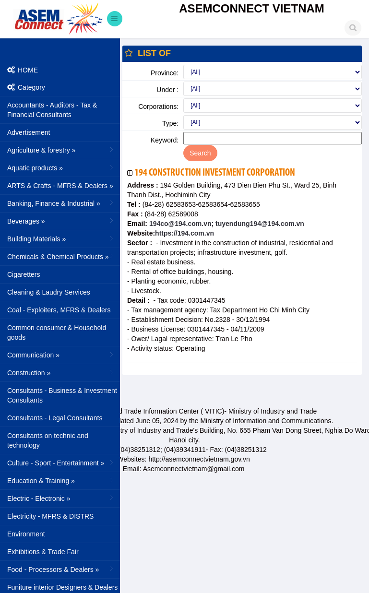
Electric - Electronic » (61, 498)
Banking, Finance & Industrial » (61, 203)
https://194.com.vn (184, 233)
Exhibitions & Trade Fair (43, 552)
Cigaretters (23, 274)
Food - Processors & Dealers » (61, 569)
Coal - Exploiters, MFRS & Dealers (59, 310)
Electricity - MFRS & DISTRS (50, 516)
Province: (165, 73)
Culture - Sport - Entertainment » (61, 462)
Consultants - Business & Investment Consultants (62, 395)
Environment (26, 534)
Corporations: (158, 106)
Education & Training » (61, 480)
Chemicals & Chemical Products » (61, 256)
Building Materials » (61, 238)
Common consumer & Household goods (56, 332)
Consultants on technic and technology (47, 440)
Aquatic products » (61, 167)
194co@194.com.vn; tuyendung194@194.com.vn (225, 223)
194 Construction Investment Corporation (214, 173)
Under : (167, 90)
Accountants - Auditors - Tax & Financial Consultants (52, 110)
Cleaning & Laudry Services (48, 292)
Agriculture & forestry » (61, 149)
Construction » (61, 372)
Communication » (61, 354)
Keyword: (165, 140)
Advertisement (28, 132)
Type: (170, 123)
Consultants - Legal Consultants (54, 418)
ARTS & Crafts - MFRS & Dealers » (61, 185)
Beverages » (61, 220)
